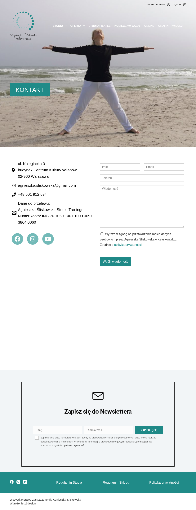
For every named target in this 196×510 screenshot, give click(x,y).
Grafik (163, 25)
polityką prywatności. (75, 445)
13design (30, 503)
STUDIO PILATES (100, 25)
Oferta (78, 26)
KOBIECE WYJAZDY (127, 25)
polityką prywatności (128, 244)
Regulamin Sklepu (116, 482)
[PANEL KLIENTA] (159, 5)
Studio (60, 26)
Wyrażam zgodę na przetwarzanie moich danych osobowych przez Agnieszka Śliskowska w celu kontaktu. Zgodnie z (138, 239)
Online (149, 25)
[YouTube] (25, 482)
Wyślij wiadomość (115, 261)
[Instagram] (18, 482)
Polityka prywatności (164, 482)
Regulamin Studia (69, 482)
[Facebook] (12, 482)
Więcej (179, 26)
